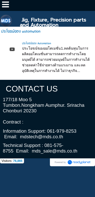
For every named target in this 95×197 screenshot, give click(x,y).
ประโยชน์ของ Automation (36, 43)
